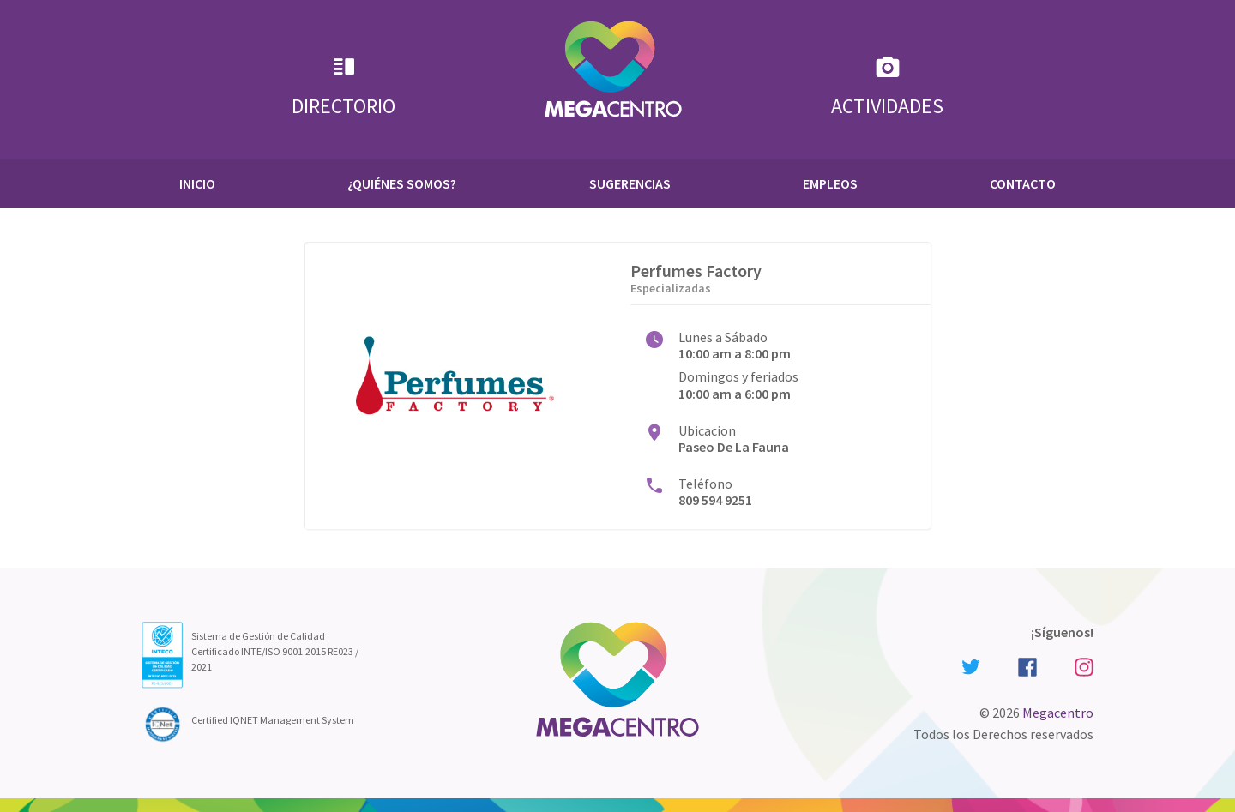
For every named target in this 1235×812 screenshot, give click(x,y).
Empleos (830, 183)
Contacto (1023, 183)
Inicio (197, 183)
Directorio (343, 86)
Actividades (887, 86)
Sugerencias (630, 183)
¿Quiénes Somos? (401, 183)
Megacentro (1057, 712)
